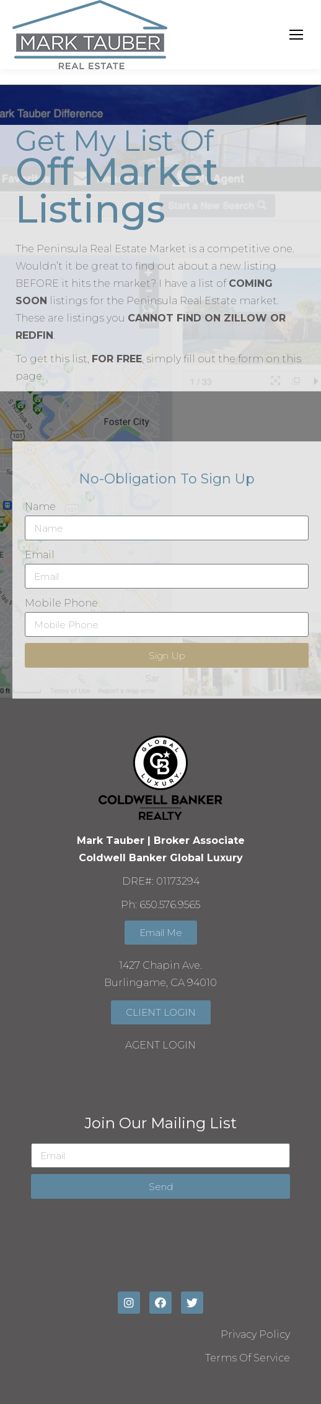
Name (40, 507)
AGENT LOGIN (160, 1045)
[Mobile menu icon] (296, 34)
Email (40, 555)
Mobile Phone (61, 603)
